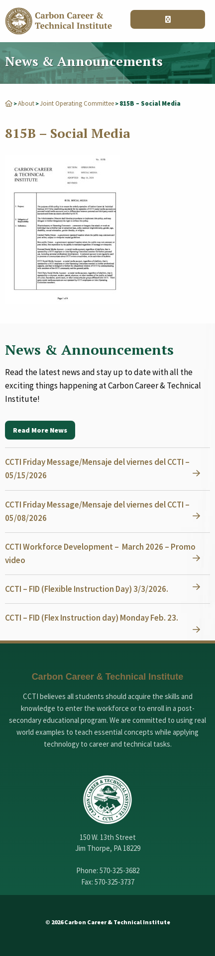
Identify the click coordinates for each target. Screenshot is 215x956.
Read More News (40, 430)
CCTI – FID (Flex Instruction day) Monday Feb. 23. (91, 617)
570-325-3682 (119, 870)
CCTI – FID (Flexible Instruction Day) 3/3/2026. (86, 588)
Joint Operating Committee (77, 103)
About (26, 103)
